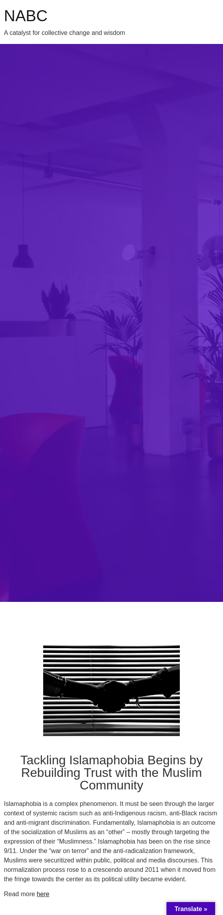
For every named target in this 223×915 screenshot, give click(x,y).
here (43, 894)
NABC (26, 15)
